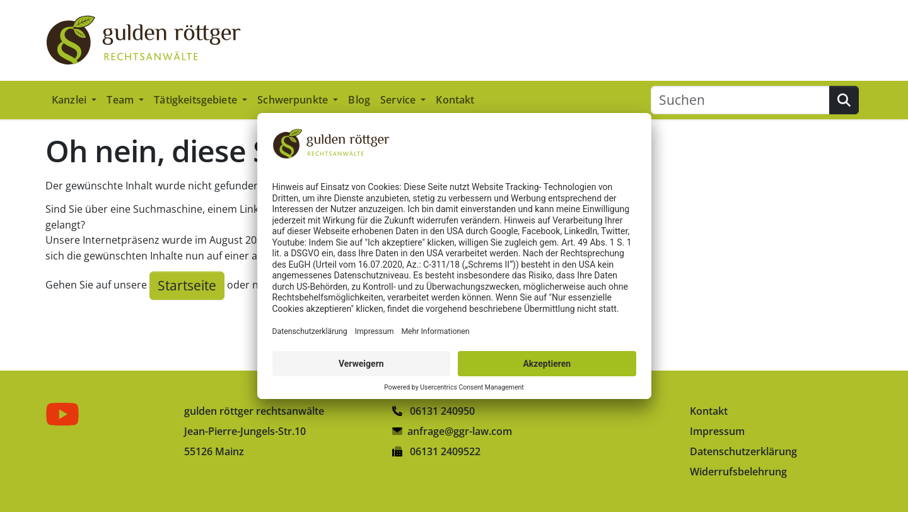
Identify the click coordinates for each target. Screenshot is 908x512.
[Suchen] (740, 100)
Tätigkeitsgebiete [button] (197, 100)
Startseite (187, 285)
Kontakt (455, 100)
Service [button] (399, 100)
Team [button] (121, 100)
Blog (359, 100)
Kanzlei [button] (70, 100)
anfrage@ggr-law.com (459, 431)
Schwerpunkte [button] (293, 100)
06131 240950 (433, 411)
